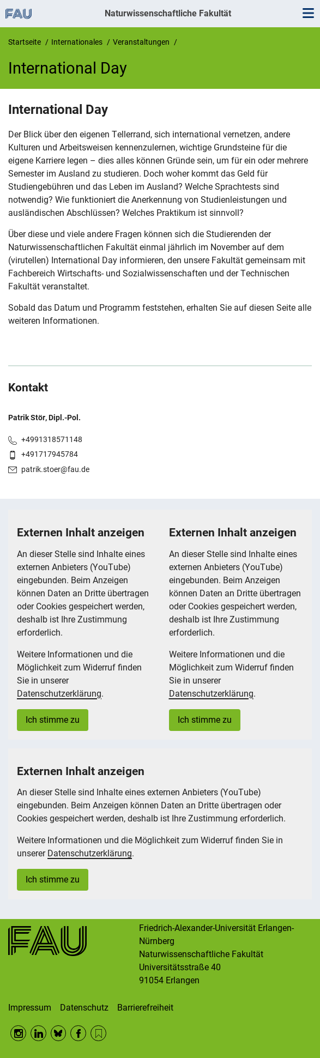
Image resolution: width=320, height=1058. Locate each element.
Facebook (78, 1033)
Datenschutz (84, 1007)
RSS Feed (98, 1033)
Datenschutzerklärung (59, 693)
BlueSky (59, 1033)
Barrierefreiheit (145, 1007)
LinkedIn (38, 1033)
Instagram (18, 1033)
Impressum (29, 1007)
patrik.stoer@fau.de (55, 469)
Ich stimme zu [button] (53, 720)
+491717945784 (49, 454)
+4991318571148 (51, 439)
